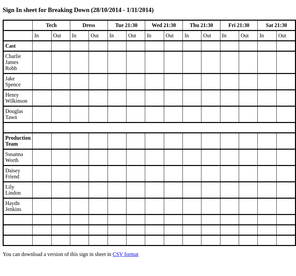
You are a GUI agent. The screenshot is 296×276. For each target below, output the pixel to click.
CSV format (125, 254)
